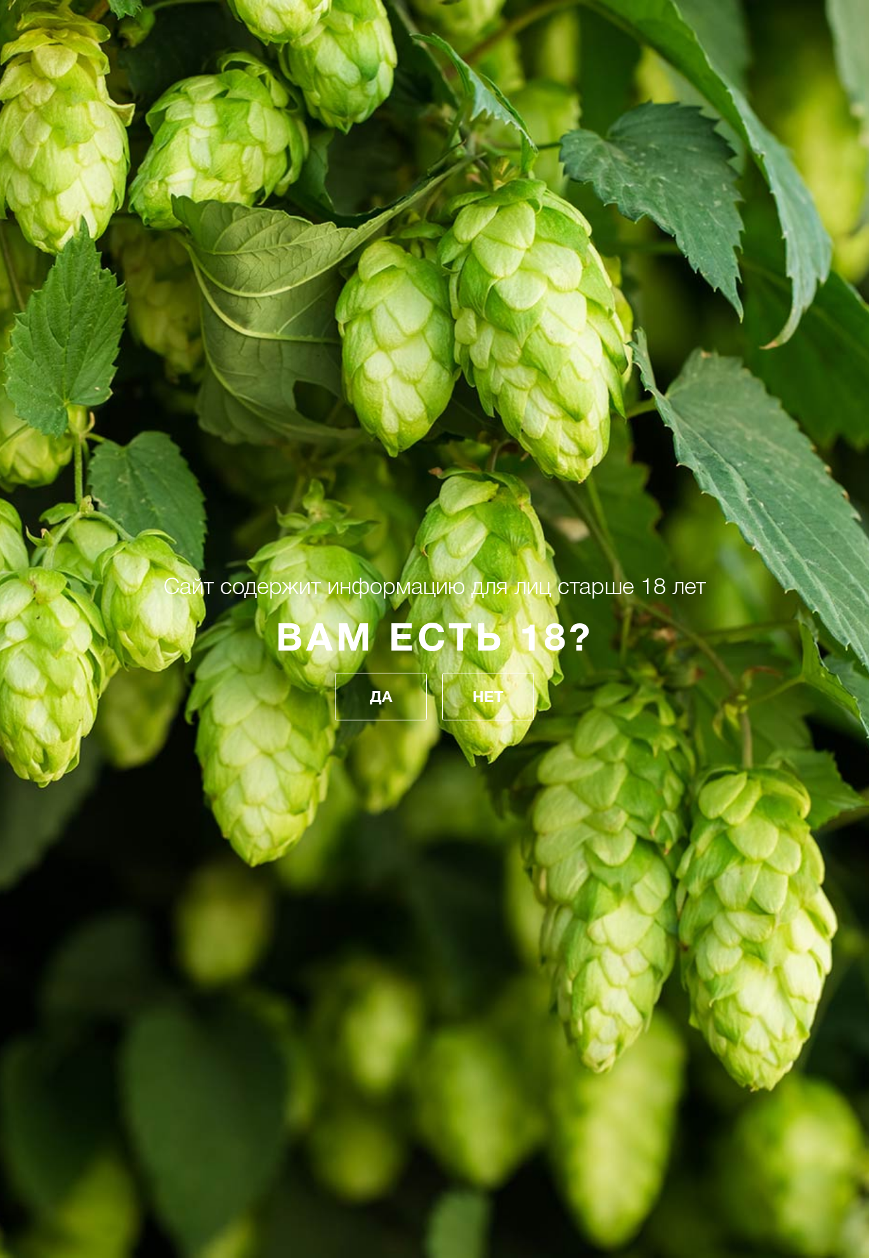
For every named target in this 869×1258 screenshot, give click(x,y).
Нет (488, 697)
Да (381, 697)
